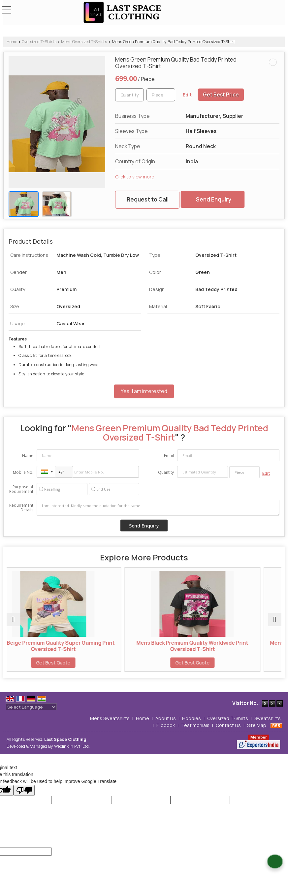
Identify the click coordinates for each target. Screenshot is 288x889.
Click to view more (134, 177)
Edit (187, 95)
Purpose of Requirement (21, 489)
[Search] (266, 9)
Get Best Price (221, 94)
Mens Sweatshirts (110, 718)
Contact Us (228, 725)
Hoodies (191, 718)
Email (169, 455)
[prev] (13, 619)
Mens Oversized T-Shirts (84, 41)
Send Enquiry (213, 199)
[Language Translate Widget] (31, 707)
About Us (165, 718)
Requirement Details (21, 507)
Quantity (166, 472)
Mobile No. (23, 472)
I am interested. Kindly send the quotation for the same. (158, 508)
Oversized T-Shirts (39, 41)
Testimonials (195, 725)
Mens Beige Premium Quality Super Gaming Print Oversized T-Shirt (74, 645)
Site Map (256, 725)
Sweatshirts (267, 718)
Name (27, 455)
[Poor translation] (24, 790)
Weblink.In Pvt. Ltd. (72, 746)
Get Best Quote (74, 663)
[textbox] (160, 94)
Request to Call (148, 199)
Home (12, 41)
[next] (274, 619)
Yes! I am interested (144, 391)
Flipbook (165, 725)
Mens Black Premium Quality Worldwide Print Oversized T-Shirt (214, 645)
